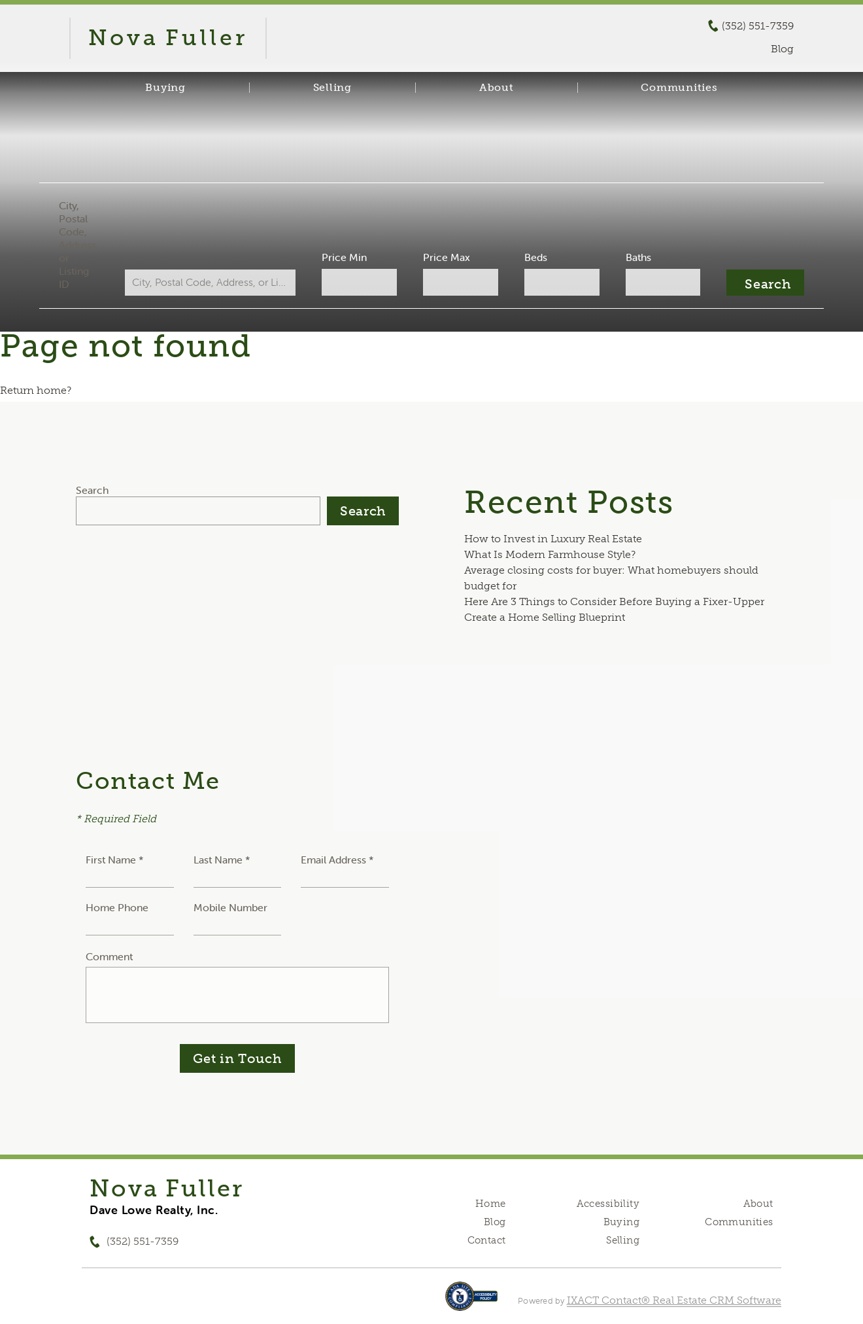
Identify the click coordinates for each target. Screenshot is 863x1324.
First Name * (115, 859)
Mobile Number (230, 907)
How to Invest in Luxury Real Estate (553, 538)
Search (92, 489)
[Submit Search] (761, 283)
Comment (109, 956)
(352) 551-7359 (758, 26)
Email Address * (337, 859)
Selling (332, 87)
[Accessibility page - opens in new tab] (472, 1303)
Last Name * (222, 859)
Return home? (35, 390)
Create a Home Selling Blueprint (544, 617)
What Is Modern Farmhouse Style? (549, 554)
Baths (636, 257)
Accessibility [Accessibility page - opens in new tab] (608, 1204)
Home (490, 1204)
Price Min (345, 257)
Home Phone (117, 907)
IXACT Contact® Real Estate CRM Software (674, 1300)
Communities (679, 87)
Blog (495, 1222)
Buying (165, 87)
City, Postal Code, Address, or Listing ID (82, 244)
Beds (534, 257)
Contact (486, 1240)
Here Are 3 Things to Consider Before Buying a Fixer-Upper (614, 601)
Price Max (446, 257)
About (496, 87)
